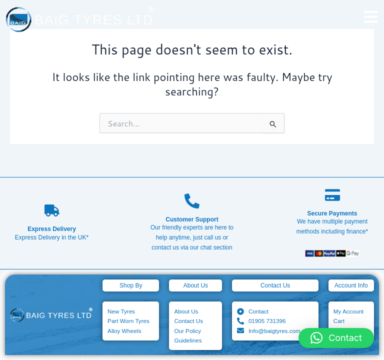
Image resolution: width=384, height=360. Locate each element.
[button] (336, 338)
